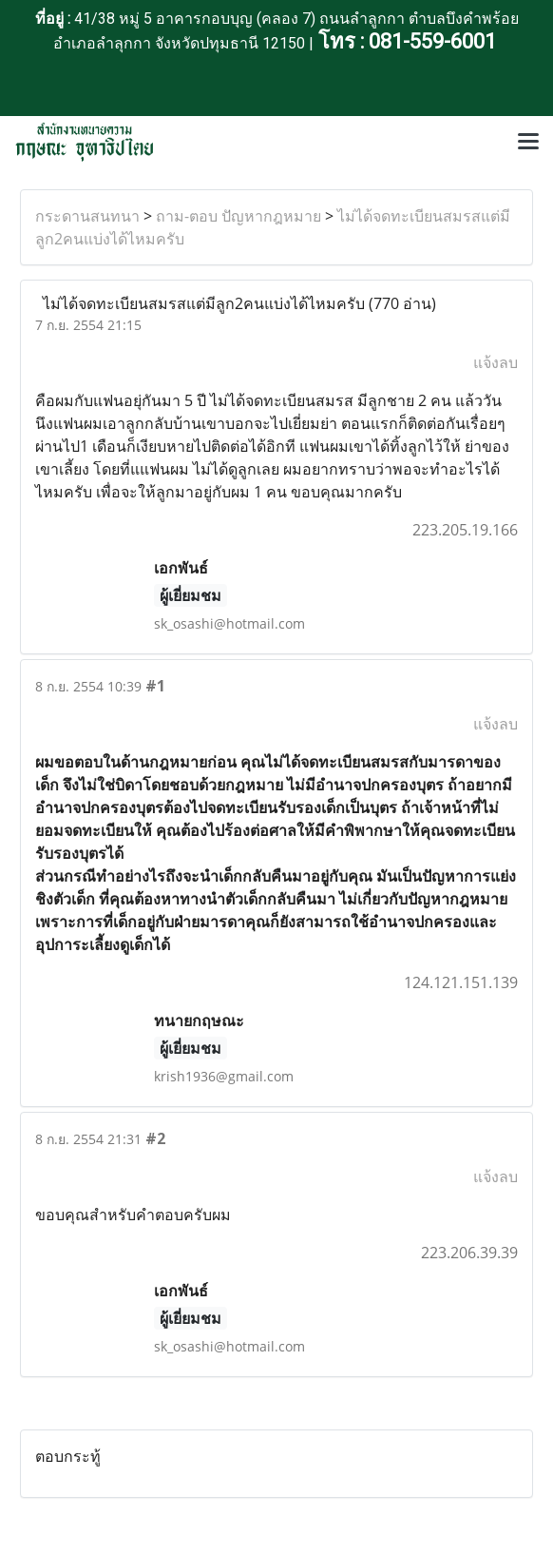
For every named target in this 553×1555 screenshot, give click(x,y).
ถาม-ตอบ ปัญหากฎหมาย (238, 215)
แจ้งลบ (495, 362)
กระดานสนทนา (87, 215)
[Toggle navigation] (528, 143)
